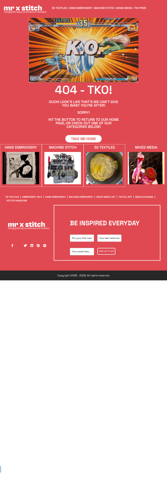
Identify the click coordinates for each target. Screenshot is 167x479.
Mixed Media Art (105, 196)
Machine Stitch (104, 8)
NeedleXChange (144, 196)
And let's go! (106, 251)
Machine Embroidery (81, 196)
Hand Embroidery (80, 8)
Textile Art (125, 196)
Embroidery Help (32, 196)
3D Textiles (59, 8)
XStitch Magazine (16, 200)
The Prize (140, 8)
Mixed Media (124, 8)
